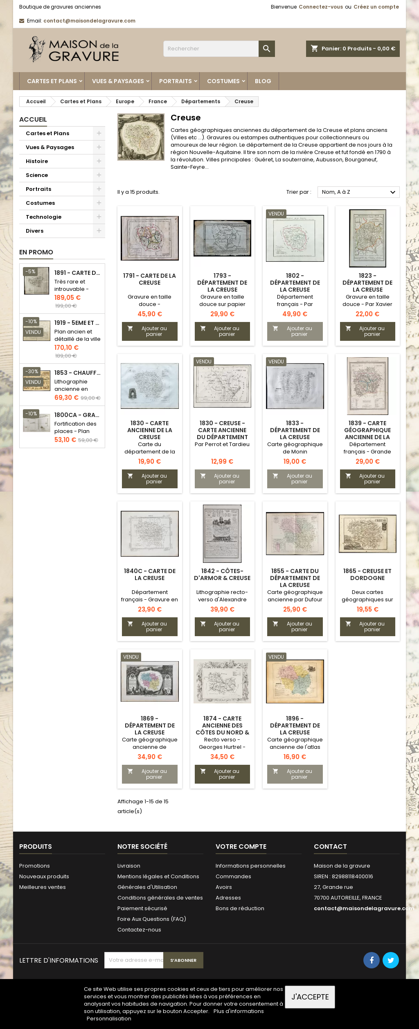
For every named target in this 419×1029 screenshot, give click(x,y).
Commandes (233, 876)
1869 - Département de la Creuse (150, 725)
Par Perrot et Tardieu (222, 444)
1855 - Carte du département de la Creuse (295, 578)
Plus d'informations (239, 1011)
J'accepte (310, 997)
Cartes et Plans (52, 81)
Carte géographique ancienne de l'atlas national (295, 747)
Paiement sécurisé (142, 908)
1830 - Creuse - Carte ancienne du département (222, 430)
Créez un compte (376, 6)
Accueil (33, 119)
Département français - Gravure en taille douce (149, 599)
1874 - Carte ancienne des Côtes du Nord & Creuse (222, 728)
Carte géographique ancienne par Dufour (295, 595)
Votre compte (241, 846)
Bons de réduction (240, 908)
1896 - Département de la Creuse (295, 725)
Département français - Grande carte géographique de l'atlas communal (367, 455)
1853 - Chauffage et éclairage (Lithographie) (77, 372)
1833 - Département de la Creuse (295, 430)
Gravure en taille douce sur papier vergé (222, 304)
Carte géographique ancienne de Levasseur (150, 747)
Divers (34, 231)
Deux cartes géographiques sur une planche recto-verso (368, 603)
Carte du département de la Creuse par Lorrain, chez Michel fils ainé (149, 455)
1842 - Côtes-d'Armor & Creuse (222, 574)
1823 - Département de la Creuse (367, 283)
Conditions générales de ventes (160, 898)
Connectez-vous (321, 6)
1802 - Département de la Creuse (295, 283)
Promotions (34, 866)
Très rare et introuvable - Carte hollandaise (71, 293)
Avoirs (224, 887)
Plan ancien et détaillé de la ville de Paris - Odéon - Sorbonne (77, 343)
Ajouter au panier (147, 331)
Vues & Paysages (118, 81)
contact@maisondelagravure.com (89, 20)
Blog (263, 81)
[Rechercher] (219, 49)
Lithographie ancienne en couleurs (71, 389)
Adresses (228, 898)
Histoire (37, 161)
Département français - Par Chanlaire (295, 304)
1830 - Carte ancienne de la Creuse (149, 430)
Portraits (175, 81)
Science (37, 175)
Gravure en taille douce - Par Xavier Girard (367, 304)
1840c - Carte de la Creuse (150, 574)
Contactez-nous (139, 930)
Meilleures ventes (42, 887)
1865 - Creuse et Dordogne (367, 574)
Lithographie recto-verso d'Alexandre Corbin (222, 599)
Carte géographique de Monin (295, 448)
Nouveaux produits (44, 876)
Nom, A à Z (360, 192)
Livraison (128, 866)
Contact (330, 846)
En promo (36, 252)
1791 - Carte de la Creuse (149, 279)
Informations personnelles (251, 866)
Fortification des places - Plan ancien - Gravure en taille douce (77, 435)
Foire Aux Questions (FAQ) (151, 919)
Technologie (43, 217)
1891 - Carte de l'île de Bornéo (77, 273)
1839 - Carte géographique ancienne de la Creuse (367, 433)
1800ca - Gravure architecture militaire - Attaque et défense (77, 415)
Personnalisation (109, 1018)
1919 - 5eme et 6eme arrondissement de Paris (77, 323)
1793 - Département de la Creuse (222, 283)
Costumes (223, 81)
